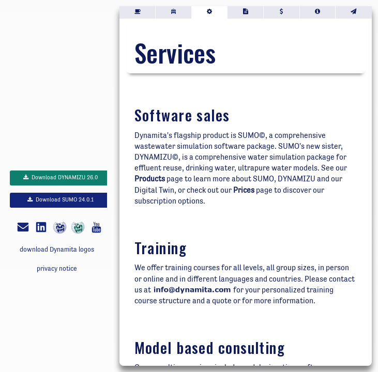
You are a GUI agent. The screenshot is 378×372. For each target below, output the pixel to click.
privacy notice (57, 268)
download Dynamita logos (57, 249)
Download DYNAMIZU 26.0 (60, 177)
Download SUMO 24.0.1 (60, 199)
